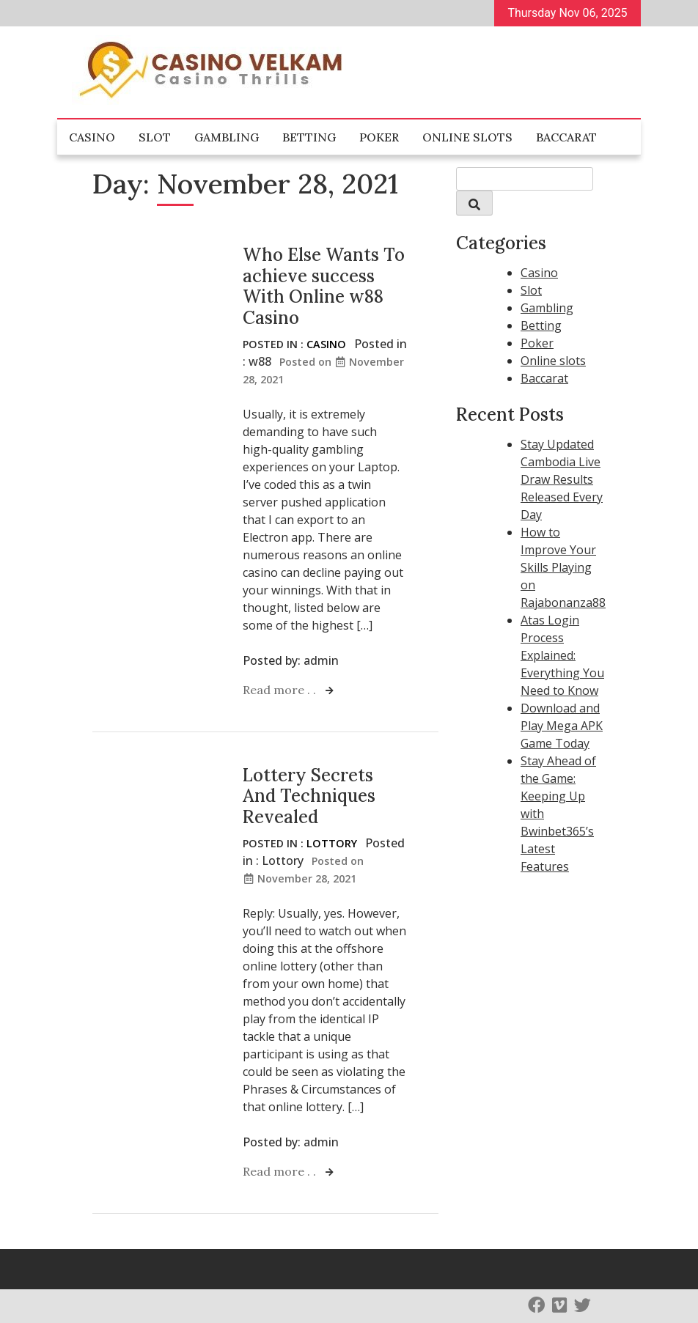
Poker (379, 137)
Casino (92, 137)
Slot (155, 137)
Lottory (331, 843)
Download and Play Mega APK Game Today (562, 725)
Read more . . (281, 689)
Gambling (226, 137)
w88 (260, 361)
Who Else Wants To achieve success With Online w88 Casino (324, 286)
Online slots (467, 137)
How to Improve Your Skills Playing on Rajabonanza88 (563, 567)
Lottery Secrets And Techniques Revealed (309, 796)
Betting (309, 137)
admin (321, 660)
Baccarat (566, 137)
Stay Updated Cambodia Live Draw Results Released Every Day (562, 479)
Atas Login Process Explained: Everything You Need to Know (562, 655)
